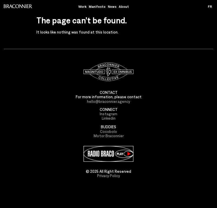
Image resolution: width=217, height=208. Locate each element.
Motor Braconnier (109, 136)
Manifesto (97, 6)
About (124, 6)
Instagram (108, 114)
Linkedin (109, 118)
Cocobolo (108, 131)
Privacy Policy (108, 176)
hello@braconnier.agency (108, 101)
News (112, 6)
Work (82, 6)
